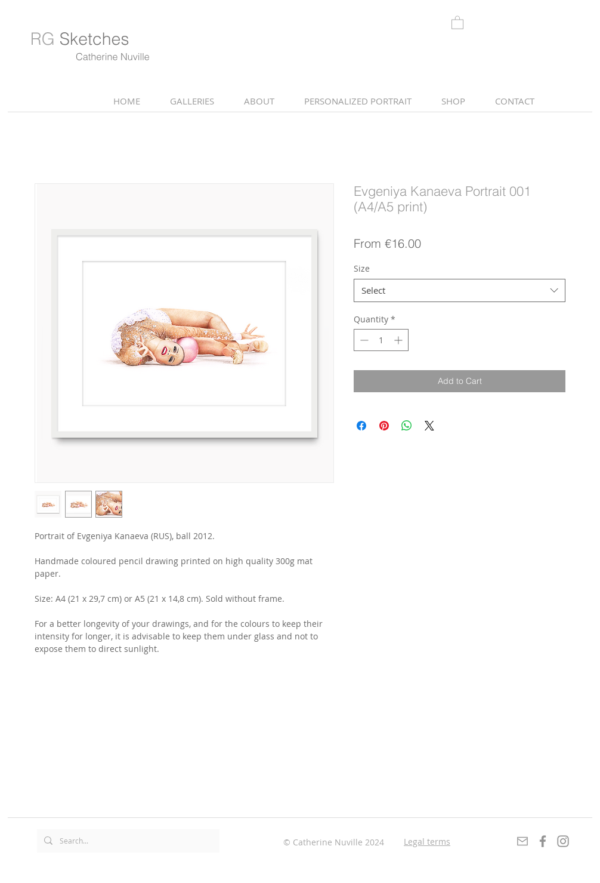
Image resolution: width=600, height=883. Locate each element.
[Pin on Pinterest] (384, 426)
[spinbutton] (381, 340)
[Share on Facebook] (361, 426)
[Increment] (399, 340)
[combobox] (459, 290)
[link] (457, 22)
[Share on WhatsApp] (407, 426)
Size (362, 268)
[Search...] (127, 841)
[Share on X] (429, 426)
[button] (259, 101)
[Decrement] (362, 340)
